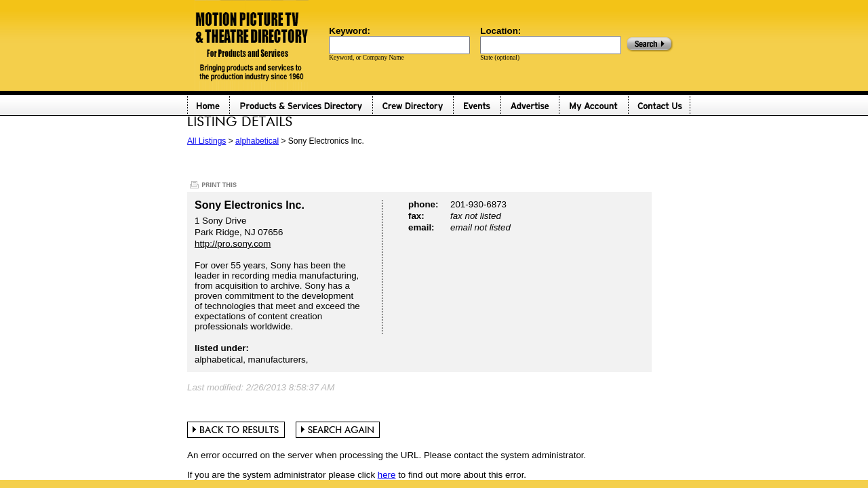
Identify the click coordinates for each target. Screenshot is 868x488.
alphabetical (257, 141)
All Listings (206, 141)
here (387, 475)
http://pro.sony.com (233, 244)
